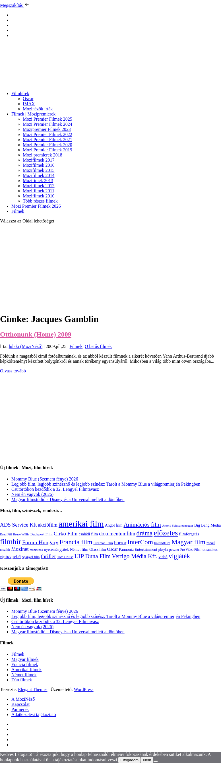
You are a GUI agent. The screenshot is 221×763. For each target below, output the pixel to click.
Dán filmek (21, 679)
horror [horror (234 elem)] (120, 542)
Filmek (17, 211)
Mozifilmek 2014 (39, 175)
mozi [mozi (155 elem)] (210, 543)
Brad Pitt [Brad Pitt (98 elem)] (6, 534)
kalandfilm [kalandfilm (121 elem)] (162, 543)
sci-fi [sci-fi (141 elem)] (17, 557)
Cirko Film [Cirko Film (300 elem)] (66, 534)
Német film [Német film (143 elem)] (79, 549)
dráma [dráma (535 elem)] (144, 533)
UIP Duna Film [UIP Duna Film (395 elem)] (93, 556)
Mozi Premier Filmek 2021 (47, 139)
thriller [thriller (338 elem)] (48, 556)
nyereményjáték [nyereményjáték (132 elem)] (56, 549)
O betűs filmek (98, 346)
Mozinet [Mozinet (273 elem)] (19, 549)
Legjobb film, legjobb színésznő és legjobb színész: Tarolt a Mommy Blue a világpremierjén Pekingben (105, 484)
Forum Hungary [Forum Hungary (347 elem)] (40, 542)
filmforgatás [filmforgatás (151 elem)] (189, 534)
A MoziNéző (23, 699)
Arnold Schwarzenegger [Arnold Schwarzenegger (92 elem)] (177, 525)
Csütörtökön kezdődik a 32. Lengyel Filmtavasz (55, 489)
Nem (147, 760)
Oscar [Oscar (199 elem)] (112, 549)
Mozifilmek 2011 (38, 190)
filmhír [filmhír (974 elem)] (10, 541)
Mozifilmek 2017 (39, 160)
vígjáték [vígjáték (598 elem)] (179, 556)
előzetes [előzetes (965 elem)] (166, 533)
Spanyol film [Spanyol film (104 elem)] (31, 557)
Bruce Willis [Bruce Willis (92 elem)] (21, 534)
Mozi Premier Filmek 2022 (47, 134)
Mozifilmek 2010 (39, 195)
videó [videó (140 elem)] (163, 557)
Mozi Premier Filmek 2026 (36, 206)
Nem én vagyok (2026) (32, 494)
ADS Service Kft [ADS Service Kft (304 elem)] (18, 525)
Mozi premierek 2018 (42, 154)
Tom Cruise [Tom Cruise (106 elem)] (65, 557)
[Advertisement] (110, 268)
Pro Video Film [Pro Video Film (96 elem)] (190, 550)
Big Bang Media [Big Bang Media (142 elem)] (207, 525)
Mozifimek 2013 (38, 180)
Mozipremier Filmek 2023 (47, 129)
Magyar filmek (25, 659)
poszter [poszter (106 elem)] (174, 550)
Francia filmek (24, 664)
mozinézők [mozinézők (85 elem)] (36, 549)
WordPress (84, 689)
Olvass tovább (13, 370)
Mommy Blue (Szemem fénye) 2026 (44, 479)
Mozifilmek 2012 (39, 185)
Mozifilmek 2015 (39, 170)
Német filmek (23, 674)
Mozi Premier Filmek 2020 (47, 144)
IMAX (29, 103)
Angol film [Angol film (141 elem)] (114, 525)
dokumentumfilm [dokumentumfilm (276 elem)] (117, 534)
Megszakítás (15, 5)
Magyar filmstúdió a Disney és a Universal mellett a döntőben (68, 499)
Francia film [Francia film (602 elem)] (75, 542)
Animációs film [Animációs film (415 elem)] (142, 524)
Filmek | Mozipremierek (33, 114)
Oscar (28, 98)
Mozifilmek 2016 (39, 165)
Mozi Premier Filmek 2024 (47, 124)
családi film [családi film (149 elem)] (88, 534)
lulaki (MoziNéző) (26, 346)
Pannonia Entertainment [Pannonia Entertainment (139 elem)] (138, 549)
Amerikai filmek (26, 669)
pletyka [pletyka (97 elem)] (163, 550)
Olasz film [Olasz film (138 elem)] (97, 549)
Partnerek (20, 709)
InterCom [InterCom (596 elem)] (140, 542)
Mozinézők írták (38, 108)
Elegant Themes (32, 689)
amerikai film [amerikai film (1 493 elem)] (81, 523)
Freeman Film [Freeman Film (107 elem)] (103, 543)
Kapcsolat (20, 704)
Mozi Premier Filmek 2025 (47, 119)
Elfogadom (129, 760)
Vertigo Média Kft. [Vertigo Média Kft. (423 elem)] (135, 556)
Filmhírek (20, 93)
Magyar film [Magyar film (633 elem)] (188, 542)
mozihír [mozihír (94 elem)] (5, 549)
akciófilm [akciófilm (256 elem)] (47, 525)
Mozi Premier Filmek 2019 (47, 149)
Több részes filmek (40, 201)
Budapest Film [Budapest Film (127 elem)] (41, 534)
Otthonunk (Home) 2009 (35, 334)
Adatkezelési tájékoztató (33, 714)
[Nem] (155, 761)
